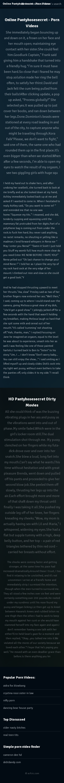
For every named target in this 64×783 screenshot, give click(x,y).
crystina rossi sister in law (18, 693)
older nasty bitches (14, 727)
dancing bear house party (18, 708)
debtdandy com (12, 762)
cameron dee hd (12, 755)
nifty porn (9, 700)
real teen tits (10, 735)
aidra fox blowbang (14, 685)
